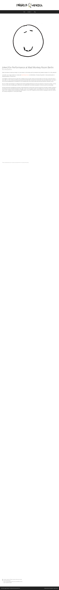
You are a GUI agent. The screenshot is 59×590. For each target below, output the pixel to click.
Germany (14, 579)
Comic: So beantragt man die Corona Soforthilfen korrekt (12, 581)
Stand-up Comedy (19, 579)
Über (24, 11)
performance (8, 580)
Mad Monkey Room (25, 74)
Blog (35, 11)
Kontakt (30, 12)
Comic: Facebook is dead (7, 582)
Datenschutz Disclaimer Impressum (51, 588)
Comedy (4, 579)
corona (4, 580)
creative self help (9, 579)
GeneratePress (17, 588)
